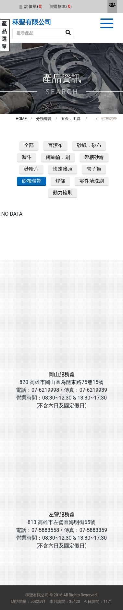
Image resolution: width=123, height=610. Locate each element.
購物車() (63, 6)
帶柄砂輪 (94, 157)
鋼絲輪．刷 (58, 157)
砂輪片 (31, 169)
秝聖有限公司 (31, 22)
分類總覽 (44, 118)
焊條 (60, 181)
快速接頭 (62, 169)
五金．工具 (70, 118)
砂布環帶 (31, 181)
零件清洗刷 (92, 181)
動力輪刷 (62, 193)
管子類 (94, 169)
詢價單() (33, 6)
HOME (21, 118)
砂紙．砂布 (89, 145)
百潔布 (55, 145)
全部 (29, 145)
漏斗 (26, 157)
